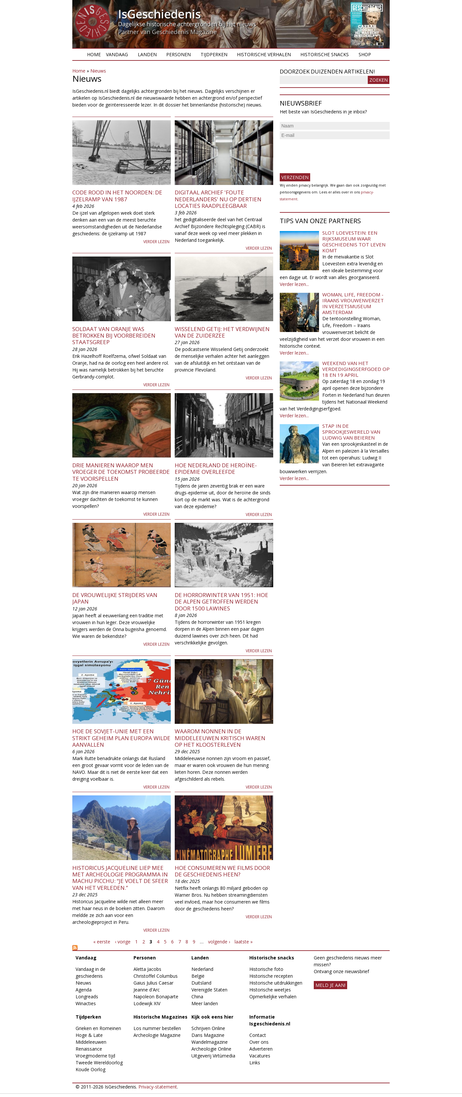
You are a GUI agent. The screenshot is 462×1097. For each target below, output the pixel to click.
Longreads (87, 996)
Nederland (202, 969)
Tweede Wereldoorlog (99, 1062)
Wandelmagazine (209, 1042)
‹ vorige (123, 942)
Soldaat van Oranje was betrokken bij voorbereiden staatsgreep (113, 335)
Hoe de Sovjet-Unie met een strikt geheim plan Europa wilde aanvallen (121, 737)
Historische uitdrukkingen (275, 983)
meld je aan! (330, 985)
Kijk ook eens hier (212, 1017)
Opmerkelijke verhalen (272, 996)
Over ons (259, 1042)
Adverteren (261, 1049)
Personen (178, 54)
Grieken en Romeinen (98, 1028)
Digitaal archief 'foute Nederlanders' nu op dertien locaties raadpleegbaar (218, 199)
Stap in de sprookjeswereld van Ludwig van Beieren (351, 432)
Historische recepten (271, 976)
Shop (365, 54)
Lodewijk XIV (146, 1003)
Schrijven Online (208, 1028)
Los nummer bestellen (157, 1028)
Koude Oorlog (90, 1069)
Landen (147, 54)
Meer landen (204, 1003)
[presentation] (329, 153)
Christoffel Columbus (155, 976)
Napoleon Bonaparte (155, 996)
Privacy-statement (157, 1087)
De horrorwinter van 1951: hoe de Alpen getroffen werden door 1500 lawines (221, 601)
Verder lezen (156, 241)
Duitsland (201, 983)
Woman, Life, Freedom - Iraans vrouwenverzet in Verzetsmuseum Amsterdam (353, 303)
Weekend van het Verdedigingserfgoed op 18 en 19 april (356, 369)
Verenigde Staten (209, 990)
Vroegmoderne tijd (95, 1056)
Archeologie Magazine (157, 1035)
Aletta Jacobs (147, 969)
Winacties (86, 1003)
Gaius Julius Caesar (153, 983)
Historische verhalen (264, 54)
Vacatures (259, 1056)
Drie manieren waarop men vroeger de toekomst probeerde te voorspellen (121, 471)
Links (254, 1062)
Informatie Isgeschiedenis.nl (269, 1020)
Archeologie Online (211, 1049)
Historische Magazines (160, 1017)
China (197, 996)
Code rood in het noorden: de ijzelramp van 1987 (117, 196)
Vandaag (117, 54)
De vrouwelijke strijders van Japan (114, 598)
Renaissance (89, 1049)
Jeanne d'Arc (146, 990)
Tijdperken (214, 54)
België (197, 976)
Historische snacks (324, 54)
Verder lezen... (294, 284)
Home (94, 54)
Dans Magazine (207, 1035)
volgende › (219, 942)
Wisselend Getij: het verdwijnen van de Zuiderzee (222, 332)
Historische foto (266, 969)
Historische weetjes (270, 990)
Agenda (84, 990)
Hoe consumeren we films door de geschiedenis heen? (222, 871)
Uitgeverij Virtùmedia (213, 1056)
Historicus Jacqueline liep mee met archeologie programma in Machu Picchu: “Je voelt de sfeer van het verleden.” (120, 877)
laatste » (244, 942)
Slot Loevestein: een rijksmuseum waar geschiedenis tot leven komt (353, 241)
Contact (257, 1035)
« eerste (101, 942)
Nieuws (98, 71)
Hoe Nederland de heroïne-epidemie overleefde (216, 468)
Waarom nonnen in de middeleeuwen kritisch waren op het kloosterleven (220, 737)
